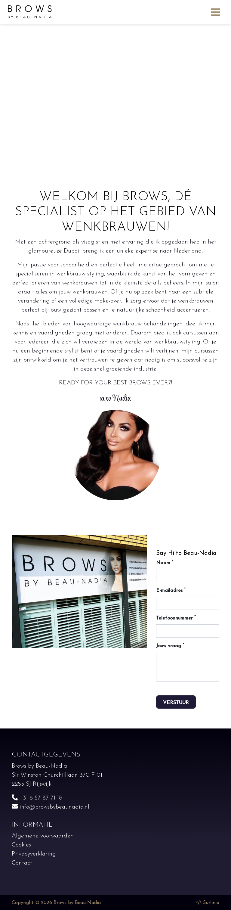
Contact (22, 863)
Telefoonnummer (176, 618)
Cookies (21, 845)
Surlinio (211, 902)
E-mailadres (171, 590)
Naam (164, 562)
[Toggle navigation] (216, 12)
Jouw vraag (170, 645)
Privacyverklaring (34, 854)
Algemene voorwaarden (43, 836)
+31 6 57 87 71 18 (37, 798)
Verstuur (176, 702)
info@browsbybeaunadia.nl (50, 807)
